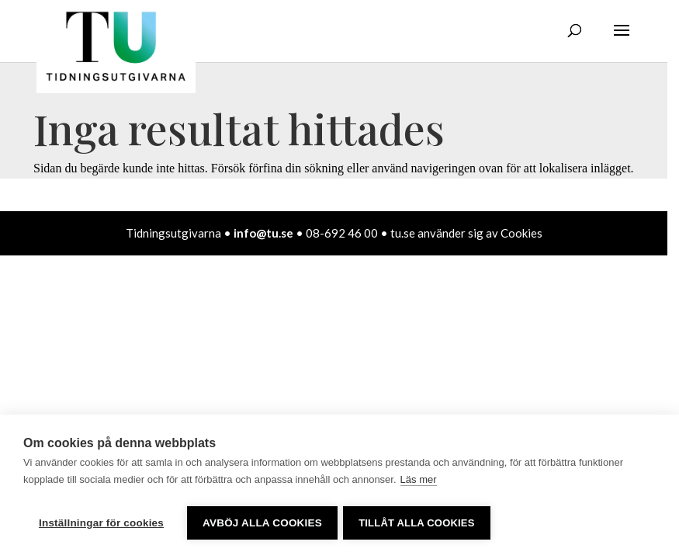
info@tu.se (263, 233)
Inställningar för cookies (101, 523)
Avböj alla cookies (262, 523)
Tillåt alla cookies (418, 523)
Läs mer (418, 482)
